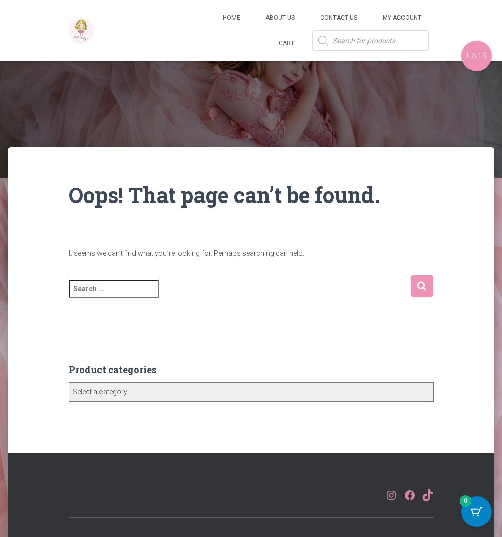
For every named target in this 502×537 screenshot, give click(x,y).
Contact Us (338, 17)
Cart (286, 43)
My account (402, 17)
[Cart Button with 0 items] (476, 511)
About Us (280, 17)
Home (231, 17)
